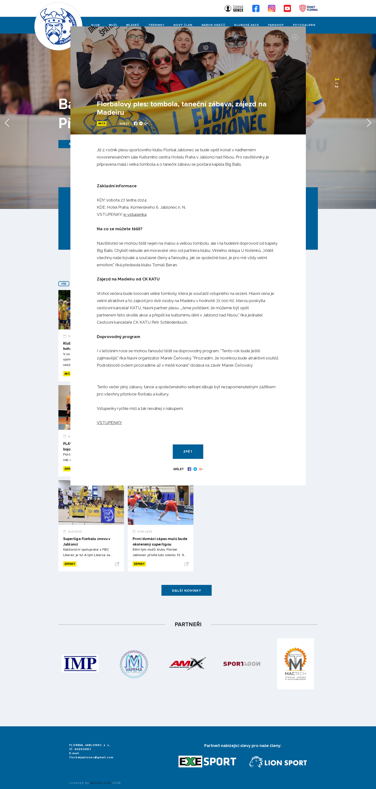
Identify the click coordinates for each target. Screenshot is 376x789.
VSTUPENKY (109, 422)
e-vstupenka (135, 214)
